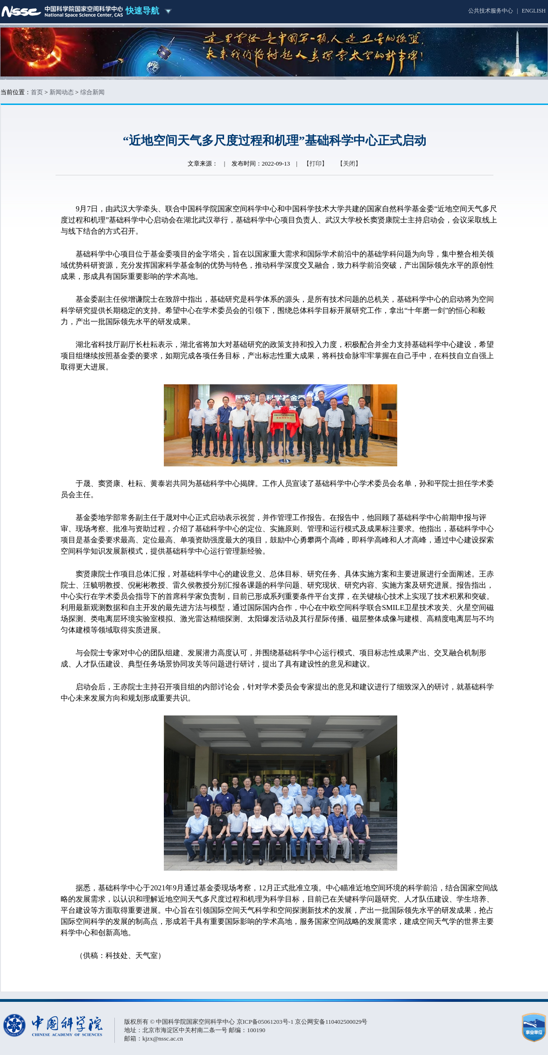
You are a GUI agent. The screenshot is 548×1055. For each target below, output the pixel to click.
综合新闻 (92, 92)
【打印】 (315, 163)
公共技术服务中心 (490, 10)
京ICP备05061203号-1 (266, 1021)
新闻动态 (61, 92)
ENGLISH (534, 10)
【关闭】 (349, 163)
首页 (37, 92)
